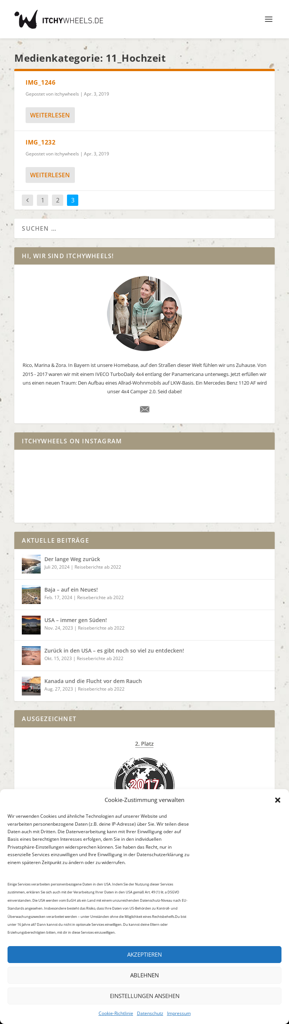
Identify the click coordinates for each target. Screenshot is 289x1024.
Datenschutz (150, 1013)
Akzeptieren (144, 954)
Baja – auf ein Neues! (71, 589)
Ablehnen (144, 975)
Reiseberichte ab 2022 (98, 567)
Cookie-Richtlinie (116, 1013)
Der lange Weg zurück (72, 559)
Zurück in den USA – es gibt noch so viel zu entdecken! (114, 650)
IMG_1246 (40, 82)
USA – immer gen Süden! (75, 620)
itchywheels (67, 94)
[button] (277, 800)
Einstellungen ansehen (144, 996)
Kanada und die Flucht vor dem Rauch (93, 681)
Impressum (179, 1013)
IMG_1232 (40, 142)
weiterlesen (50, 115)
